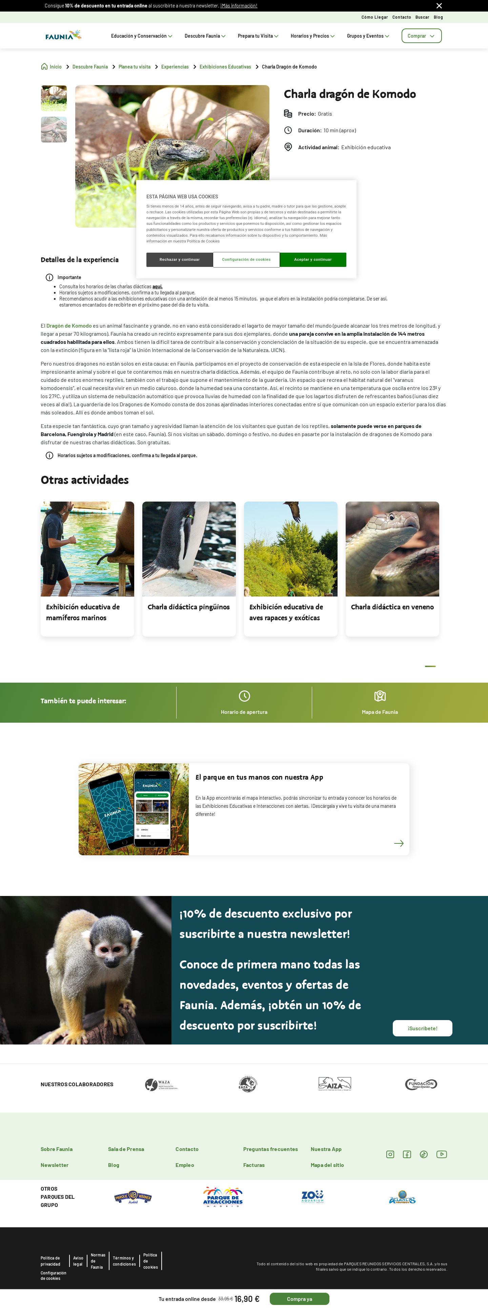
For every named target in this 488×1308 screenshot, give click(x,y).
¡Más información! (239, 5)
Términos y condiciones (124, 1260)
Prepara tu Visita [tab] (259, 36)
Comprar (422, 36)
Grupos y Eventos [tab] (369, 36)
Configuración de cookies (53, 1275)
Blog (438, 17)
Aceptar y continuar (313, 259)
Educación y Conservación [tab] (142, 36)
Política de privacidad (50, 1260)
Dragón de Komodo (69, 325)
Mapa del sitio (327, 1164)
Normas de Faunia (98, 1260)
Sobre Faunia (57, 1149)
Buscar (422, 17)
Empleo (185, 1164)
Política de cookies (150, 1260)
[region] (246, 229)
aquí (156, 286)
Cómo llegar (375, 17)
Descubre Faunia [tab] (206, 36)
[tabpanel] (87, 569)
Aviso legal (78, 1260)
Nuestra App (326, 1149)
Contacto (401, 17)
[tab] (421, 36)
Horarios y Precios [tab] (313, 36)
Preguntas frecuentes (270, 1149)
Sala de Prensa (126, 1149)
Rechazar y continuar (180, 259)
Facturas (254, 1164)
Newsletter (54, 1164)
